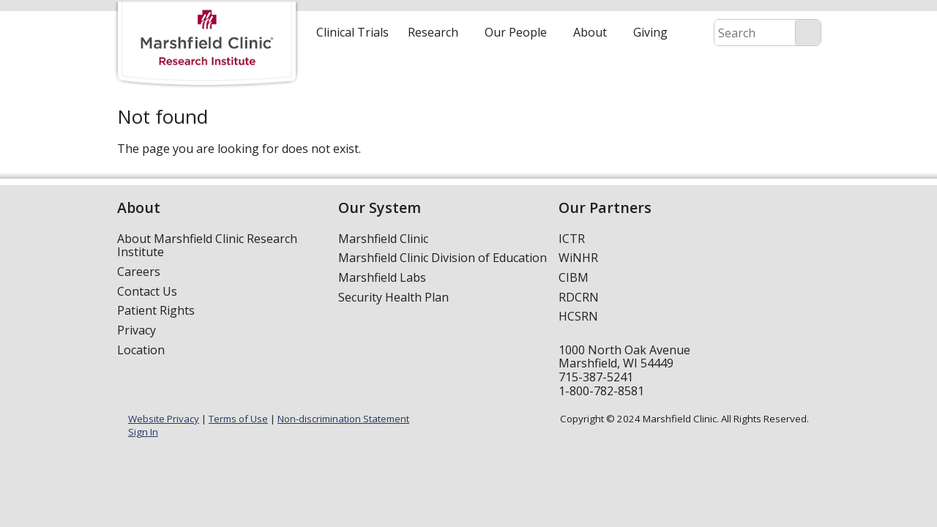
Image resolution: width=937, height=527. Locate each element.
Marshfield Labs (382, 277)
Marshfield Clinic (383, 239)
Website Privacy (163, 418)
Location (141, 350)
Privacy (136, 330)
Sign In (143, 431)
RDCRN (579, 297)
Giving (650, 32)
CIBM (574, 277)
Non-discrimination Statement (343, 418)
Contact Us (147, 291)
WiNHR (578, 258)
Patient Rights (156, 310)
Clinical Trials (352, 32)
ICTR (572, 239)
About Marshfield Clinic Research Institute (207, 246)
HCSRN (578, 316)
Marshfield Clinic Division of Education (442, 258)
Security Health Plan (393, 297)
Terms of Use (238, 418)
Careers (138, 272)
